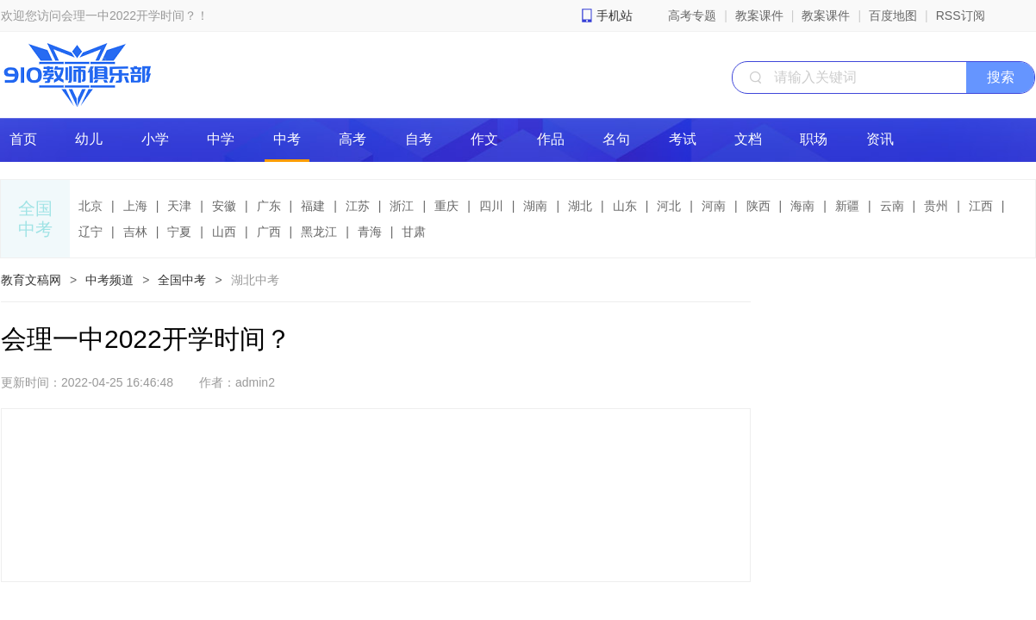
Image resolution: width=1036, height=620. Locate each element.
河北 (669, 206)
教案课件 (759, 15)
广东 (269, 206)
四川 (491, 206)
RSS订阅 (960, 15)
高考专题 (692, 15)
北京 (90, 206)
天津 (179, 206)
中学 (220, 139)
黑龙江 (319, 232)
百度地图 (893, 15)
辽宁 (90, 232)
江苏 (358, 206)
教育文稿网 (31, 280)
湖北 (580, 206)
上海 (135, 206)
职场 (813, 139)
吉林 (135, 232)
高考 (352, 139)
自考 (419, 139)
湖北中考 (255, 280)
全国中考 (182, 280)
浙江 (402, 206)
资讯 (880, 139)
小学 (155, 139)
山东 (625, 206)
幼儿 (89, 139)
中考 (287, 139)
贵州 (936, 206)
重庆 (446, 206)
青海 (370, 232)
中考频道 (109, 280)
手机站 (614, 15)
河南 (714, 206)
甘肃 (414, 232)
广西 (269, 232)
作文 (484, 139)
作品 (551, 139)
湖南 (535, 206)
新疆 (847, 206)
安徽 (224, 206)
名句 (616, 139)
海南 (802, 206)
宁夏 (179, 232)
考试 (682, 139)
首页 (23, 139)
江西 (981, 206)
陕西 (758, 206)
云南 (892, 206)
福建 (313, 206)
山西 (224, 232)
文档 (748, 139)
